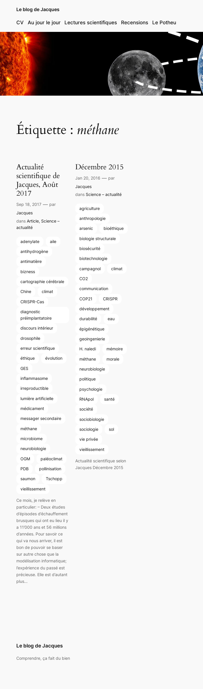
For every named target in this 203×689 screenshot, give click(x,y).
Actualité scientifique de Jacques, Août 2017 (38, 180)
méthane (28, 428)
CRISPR (110, 298)
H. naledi (87, 348)
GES (24, 368)
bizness (27, 271)
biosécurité (89, 248)
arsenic (86, 228)
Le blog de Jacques (38, 9)
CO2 (83, 278)
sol (111, 429)
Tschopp (54, 478)
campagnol (90, 268)
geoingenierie (92, 338)
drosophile (30, 338)
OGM (25, 458)
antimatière (31, 261)
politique (87, 378)
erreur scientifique (37, 348)
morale (112, 358)
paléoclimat (51, 458)
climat (47, 291)
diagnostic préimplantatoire (36, 315)
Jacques (24, 212)
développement (94, 308)
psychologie (90, 389)
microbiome (31, 438)
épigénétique (91, 328)
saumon (27, 478)
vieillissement (33, 488)
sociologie (88, 429)
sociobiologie (91, 419)
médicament (32, 408)
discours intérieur (36, 327)
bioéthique (114, 228)
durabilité (88, 318)
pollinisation (50, 468)
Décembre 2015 (99, 167)
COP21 (85, 298)
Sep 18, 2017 (28, 204)
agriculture (89, 208)
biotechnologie (93, 258)
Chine (25, 291)
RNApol (86, 399)
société (86, 408)
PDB (24, 468)
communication (93, 288)
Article (33, 220)
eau (111, 318)
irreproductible (34, 388)
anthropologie (92, 218)
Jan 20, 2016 (87, 177)
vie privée (88, 439)
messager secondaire (40, 418)
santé (109, 399)
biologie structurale (97, 238)
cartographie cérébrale (42, 281)
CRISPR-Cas (32, 301)
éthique (27, 358)
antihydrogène (34, 251)
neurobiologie (33, 448)
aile (53, 241)
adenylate (29, 241)
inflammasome (34, 378)
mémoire (114, 348)
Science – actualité (104, 194)
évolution (53, 358)
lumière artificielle (36, 398)
